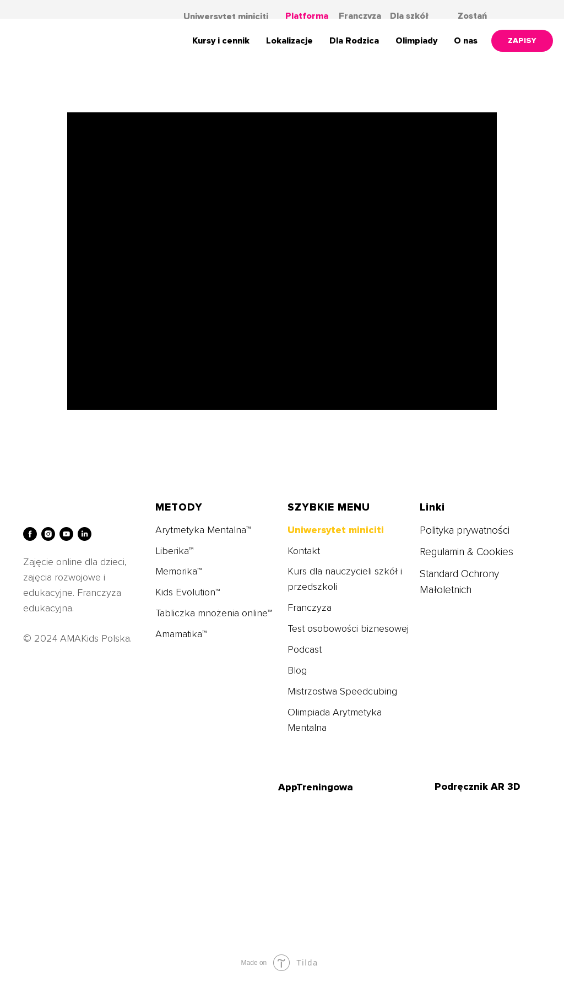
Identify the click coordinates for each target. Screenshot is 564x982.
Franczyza (360, 15)
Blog (297, 670)
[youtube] (66, 534)
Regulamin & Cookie (464, 552)
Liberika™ (174, 551)
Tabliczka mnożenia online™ (213, 613)
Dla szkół (409, 15)
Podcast (305, 649)
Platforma (306, 15)
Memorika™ (178, 571)
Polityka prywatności (464, 530)
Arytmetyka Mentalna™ (203, 530)
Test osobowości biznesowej (348, 628)
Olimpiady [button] (416, 40)
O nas (466, 40)
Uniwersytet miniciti (225, 16)
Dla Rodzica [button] (354, 40)
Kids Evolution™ (187, 592)
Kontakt (304, 551)
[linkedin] (84, 534)
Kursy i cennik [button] (221, 40)
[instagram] (48, 534)
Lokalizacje (289, 40)
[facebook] (30, 534)
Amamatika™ (181, 634)
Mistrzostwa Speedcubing (342, 691)
